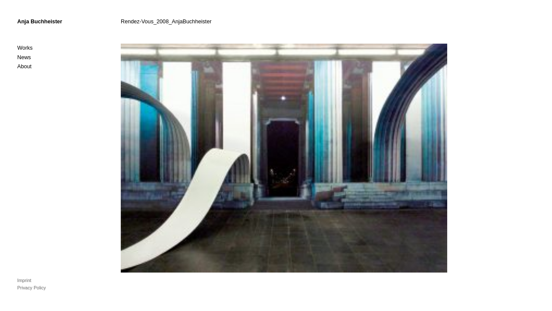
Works (25, 48)
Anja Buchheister (39, 22)
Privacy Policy (31, 287)
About (24, 66)
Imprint (24, 280)
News (24, 57)
